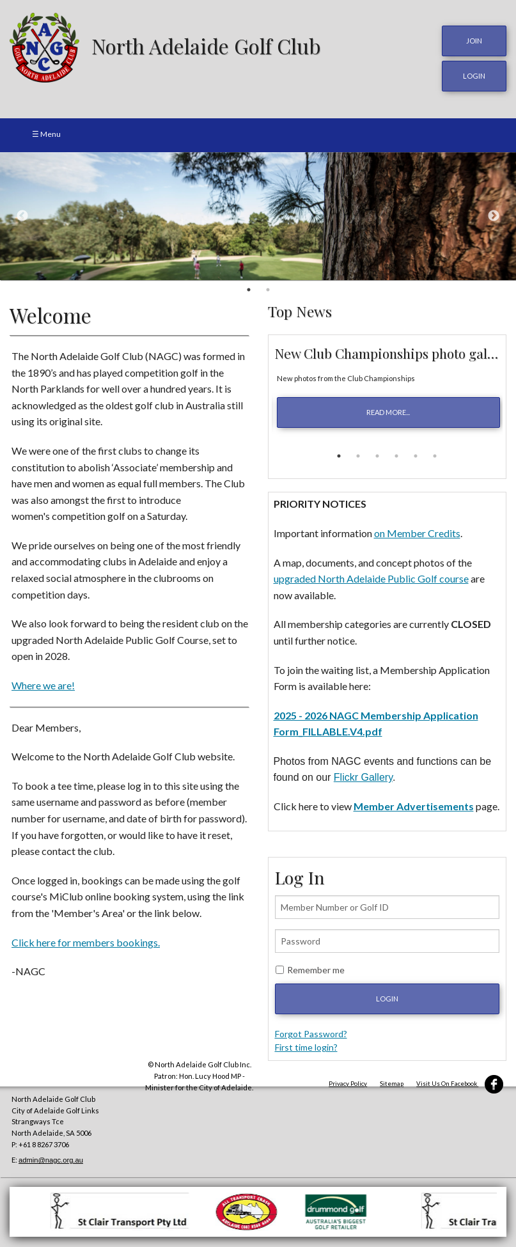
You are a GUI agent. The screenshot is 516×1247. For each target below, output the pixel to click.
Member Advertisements (414, 803)
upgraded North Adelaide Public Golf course (371, 576)
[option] (258, 214)
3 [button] (377, 454)
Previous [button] (22, 213)
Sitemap (391, 1081)
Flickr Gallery (363, 775)
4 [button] (396, 454)
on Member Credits (417, 530)
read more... (388, 410)
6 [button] (434, 454)
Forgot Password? (311, 1031)
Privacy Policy (348, 1081)
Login (387, 996)
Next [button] (493, 213)
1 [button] (248, 287)
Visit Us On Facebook (459, 1081)
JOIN (474, 40)
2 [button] (268, 287)
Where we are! (43, 683)
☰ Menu (46, 131)
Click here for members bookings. (86, 940)
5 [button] (415, 454)
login (474, 74)
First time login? (306, 1044)
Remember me (316, 967)
